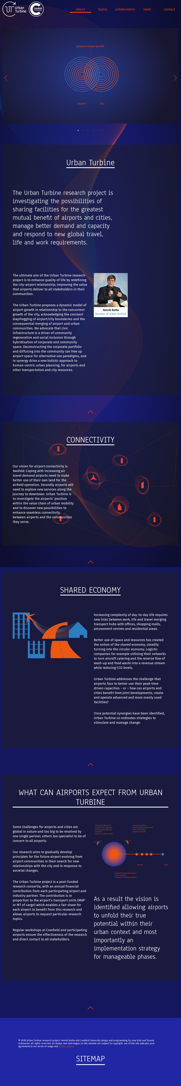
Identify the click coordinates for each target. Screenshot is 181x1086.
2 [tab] (83, 130)
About (80, 9)
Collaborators (125, 9)
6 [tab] (103, 130)
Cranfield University (36, 9)
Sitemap (90, 1058)
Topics (102, 9)
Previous (5, 78)
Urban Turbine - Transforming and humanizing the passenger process (14, 9)
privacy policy (66, 1046)
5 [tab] (98, 130)
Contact (169, 9)
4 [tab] (93, 130)
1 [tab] (78, 130)
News (147, 9)
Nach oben (90, 412)
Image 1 (90, 75)
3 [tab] (88, 130)
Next (175, 78)
